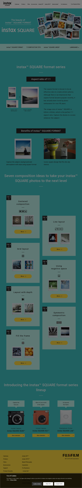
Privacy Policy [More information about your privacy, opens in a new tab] (13, 480)
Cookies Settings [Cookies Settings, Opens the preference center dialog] (37, 484)
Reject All (48, 484)
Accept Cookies (59, 484)
